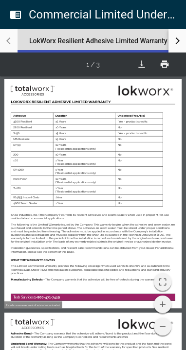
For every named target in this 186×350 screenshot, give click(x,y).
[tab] (98, 40)
